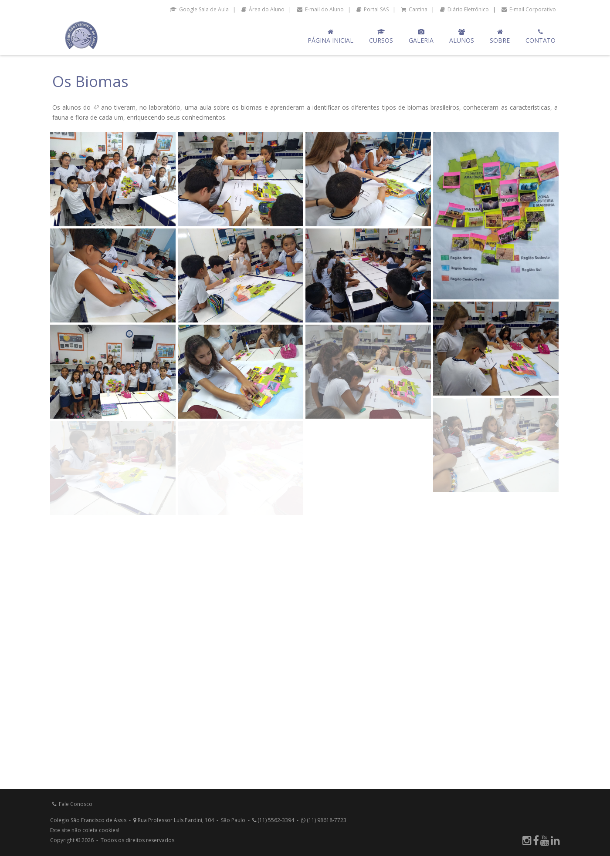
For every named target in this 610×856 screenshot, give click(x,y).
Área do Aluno (263, 9)
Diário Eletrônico (464, 9)
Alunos (461, 36)
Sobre (500, 36)
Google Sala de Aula (199, 9)
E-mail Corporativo (529, 9)
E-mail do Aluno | (324, 9)
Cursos (381, 36)
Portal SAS (372, 9)
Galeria (421, 36)
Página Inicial (330, 36)
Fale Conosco (72, 804)
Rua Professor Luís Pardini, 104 (173, 820)
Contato (540, 36)
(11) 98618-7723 (323, 820)
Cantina (414, 9)
